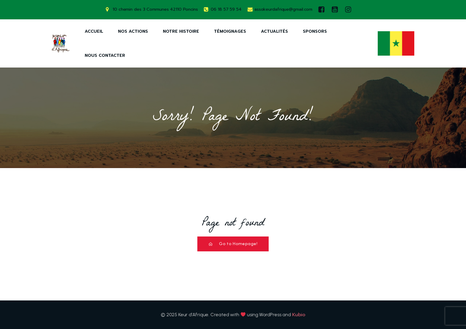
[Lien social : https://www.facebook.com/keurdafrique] (323, 9)
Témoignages (230, 31)
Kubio (298, 314)
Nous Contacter (105, 55)
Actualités (274, 31)
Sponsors (315, 31)
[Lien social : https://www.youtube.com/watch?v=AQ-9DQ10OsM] (336, 9)
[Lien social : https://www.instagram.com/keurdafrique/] (349, 9)
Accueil (94, 31)
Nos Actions (133, 31)
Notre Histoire (181, 31)
